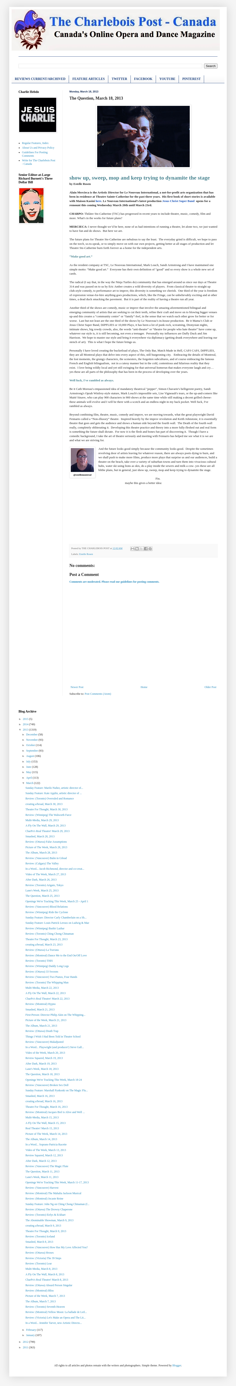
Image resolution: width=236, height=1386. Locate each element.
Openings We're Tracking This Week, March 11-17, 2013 (57, 1182)
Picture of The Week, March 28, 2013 (46, 847)
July (28, 761)
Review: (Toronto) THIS (39, 960)
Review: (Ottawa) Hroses (39, 1252)
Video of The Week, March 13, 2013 (45, 1150)
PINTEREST (191, 79)
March (30, 783)
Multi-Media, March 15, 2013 (42, 1117)
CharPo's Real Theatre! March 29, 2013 (47, 831)
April (29, 777)
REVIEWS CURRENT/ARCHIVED (40, 79)
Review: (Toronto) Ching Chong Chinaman (49, 933)
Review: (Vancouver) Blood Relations (46, 906)
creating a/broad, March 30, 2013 (43, 804)
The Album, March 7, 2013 (40, 1301)
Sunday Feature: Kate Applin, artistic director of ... (53, 793)
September (32, 750)
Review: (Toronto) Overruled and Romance (49, 798)
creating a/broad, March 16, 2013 (43, 1101)
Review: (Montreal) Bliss (39, 1290)
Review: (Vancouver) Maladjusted (44, 1041)
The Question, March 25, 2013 (42, 895)
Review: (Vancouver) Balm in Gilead (46, 858)
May (29, 772)
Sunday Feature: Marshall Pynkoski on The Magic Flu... (56, 1090)
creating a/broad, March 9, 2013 (43, 1225)
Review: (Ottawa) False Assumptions (46, 841)
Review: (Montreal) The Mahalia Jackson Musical (53, 1193)
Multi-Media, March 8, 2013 (41, 1268)
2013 (26, 729)
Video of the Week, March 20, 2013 (45, 1052)
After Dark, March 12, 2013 (41, 1161)
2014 (26, 724)
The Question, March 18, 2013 (42, 1074)
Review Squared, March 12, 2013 (44, 1155)
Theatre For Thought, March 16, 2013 (46, 1106)
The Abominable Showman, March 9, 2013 (49, 1220)
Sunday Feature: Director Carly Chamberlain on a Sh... (56, 917)
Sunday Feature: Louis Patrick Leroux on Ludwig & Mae (57, 922)
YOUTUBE (167, 79)
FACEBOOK (143, 79)
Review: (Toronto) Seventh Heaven (45, 1306)
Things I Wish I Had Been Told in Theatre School (53, 1036)
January (30, 1335)
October (31, 745)
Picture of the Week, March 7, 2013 (45, 1295)
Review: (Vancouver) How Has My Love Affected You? (56, 1247)
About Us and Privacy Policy (38, 147)
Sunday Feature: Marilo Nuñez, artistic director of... (54, 787)
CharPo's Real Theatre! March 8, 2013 (46, 1279)
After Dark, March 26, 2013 (41, 879)
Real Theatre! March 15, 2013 (42, 1128)
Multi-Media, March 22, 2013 (42, 987)
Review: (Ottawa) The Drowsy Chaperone (48, 1209)
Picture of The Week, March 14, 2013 (46, 1133)
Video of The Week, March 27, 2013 (45, 874)
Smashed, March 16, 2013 (40, 1096)
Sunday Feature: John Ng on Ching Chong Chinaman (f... (57, 1204)
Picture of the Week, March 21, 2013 (45, 1020)
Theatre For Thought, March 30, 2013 (46, 809)
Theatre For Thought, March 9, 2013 (45, 1231)
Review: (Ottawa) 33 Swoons (41, 971)
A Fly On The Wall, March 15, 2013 (45, 1123)
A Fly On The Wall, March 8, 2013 (44, 1274)
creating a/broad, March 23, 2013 (43, 944)
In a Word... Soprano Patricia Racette (46, 1144)
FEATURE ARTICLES (88, 79)
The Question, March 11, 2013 (42, 1171)
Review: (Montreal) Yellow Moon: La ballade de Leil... (56, 1312)
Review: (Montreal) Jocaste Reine (44, 1198)
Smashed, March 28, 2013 (40, 836)
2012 (26, 1341)
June (29, 766)
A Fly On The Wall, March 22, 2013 (45, 993)
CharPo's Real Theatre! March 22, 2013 (47, 998)
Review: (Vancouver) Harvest (42, 1187)
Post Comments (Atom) (98, 693)
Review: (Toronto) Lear (38, 1263)
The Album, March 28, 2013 (41, 852)
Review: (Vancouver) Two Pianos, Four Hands (51, 977)
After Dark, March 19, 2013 (41, 1063)
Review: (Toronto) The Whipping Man (46, 982)
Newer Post (77, 687)
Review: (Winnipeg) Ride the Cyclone (46, 912)
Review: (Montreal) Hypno (40, 1004)
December (32, 734)
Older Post (210, 687)
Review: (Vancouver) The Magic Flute (46, 1166)
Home (144, 687)
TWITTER (119, 79)
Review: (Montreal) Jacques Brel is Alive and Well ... (55, 1112)
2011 (26, 1347)
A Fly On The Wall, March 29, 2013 (45, 825)
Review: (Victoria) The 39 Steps (43, 1258)
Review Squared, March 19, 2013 (44, 1058)
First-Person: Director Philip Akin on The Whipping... (55, 1014)
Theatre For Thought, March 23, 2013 (46, 939)
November (32, 739)
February (31, 1329)
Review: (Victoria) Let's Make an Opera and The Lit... (55, 1317)
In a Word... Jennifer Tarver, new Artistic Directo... (53, 1323)
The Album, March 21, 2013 (41, 1025)
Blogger (176, 1365)
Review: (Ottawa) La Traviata (42, 950)
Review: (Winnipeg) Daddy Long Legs (47, 966)
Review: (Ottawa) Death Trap (41, 1031)
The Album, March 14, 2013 (41, 1139)
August (30, 756)
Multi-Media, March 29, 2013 (42, 820)
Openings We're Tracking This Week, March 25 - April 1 (56, 901)
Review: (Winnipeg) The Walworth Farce (48, 815)
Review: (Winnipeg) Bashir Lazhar (44, 928)
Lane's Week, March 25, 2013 (42, 890)
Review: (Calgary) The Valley (42, 863)
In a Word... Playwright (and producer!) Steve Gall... (54, 1047)
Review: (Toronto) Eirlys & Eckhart (45, 1214)
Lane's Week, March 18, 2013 (42, 1069)
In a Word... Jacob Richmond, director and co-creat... (54, 868)
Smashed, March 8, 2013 (39, 1241)
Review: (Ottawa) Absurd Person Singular (48, 1285)
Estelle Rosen (86, 554)
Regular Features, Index (35, 143)
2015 (26, 719)
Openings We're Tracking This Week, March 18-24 (53, 1079)
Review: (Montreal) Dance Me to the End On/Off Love (56, 955)
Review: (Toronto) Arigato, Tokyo (44, 885)
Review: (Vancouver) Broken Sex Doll (46, 1085)
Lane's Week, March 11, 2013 (42, 1177)
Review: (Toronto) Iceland (40, 1236)
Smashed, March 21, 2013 (40, 1009)
